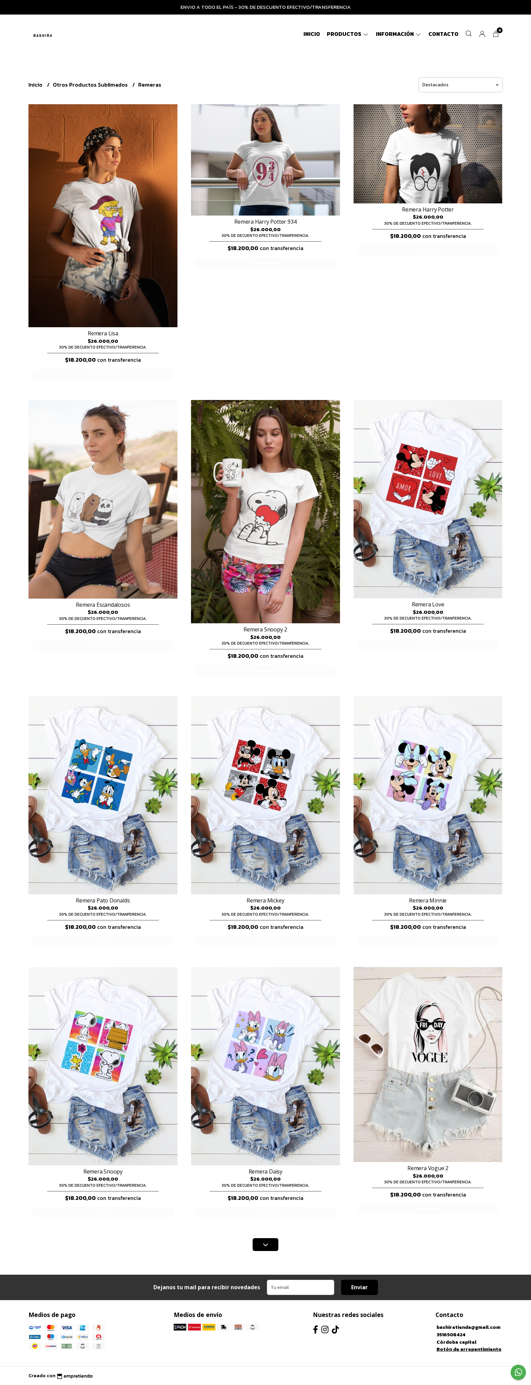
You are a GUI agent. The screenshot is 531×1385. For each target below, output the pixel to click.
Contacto (443, 34)
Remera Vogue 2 (427, 1168)
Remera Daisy (265, 1171)
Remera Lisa (103, 333)
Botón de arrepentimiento (469, 1349)
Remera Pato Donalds (103, 900)
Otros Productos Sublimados (91, 85)
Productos (348, 34)
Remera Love (428, 604)
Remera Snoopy (103, 1171)
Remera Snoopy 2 (265, 629)
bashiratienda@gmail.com (469, 1327)
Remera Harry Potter (428, 209)
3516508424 (451, 1334)
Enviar (359, 1287)
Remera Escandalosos (103, 604)
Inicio (311, 34)
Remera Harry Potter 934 (265, 221)
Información (399, 34)
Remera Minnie (428, 900)
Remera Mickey (265, 900)
